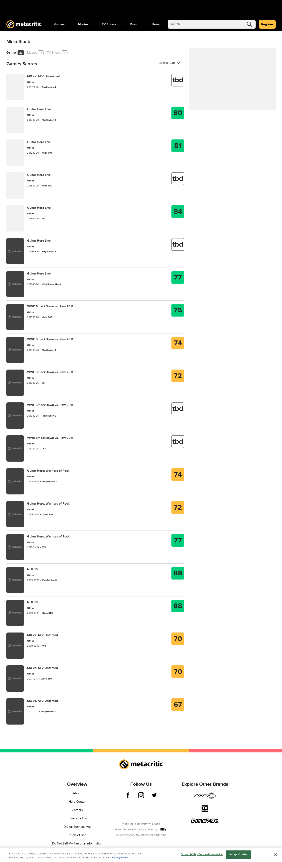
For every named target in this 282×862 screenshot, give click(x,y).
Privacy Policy (77, 818)
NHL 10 (32, 569)
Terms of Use (77, 835)
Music (134, 24)
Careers (77, 810)
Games (59, 24)
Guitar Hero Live (39, 109)
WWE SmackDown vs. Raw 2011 (50, 306)
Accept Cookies (238, 854)
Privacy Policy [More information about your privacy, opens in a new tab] (120, 857)
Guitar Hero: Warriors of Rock (48, 471)
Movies (83, 24)
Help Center (77, 802)
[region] (141, 855)
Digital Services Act (77, 827)
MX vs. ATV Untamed (42, 635)
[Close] (275, 854)
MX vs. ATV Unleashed (43, 76)
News (155, 24)
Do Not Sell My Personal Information (77, 843)
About (77, 793)
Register (267, 24)
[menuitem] (59, 24)
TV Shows (109, 24)
